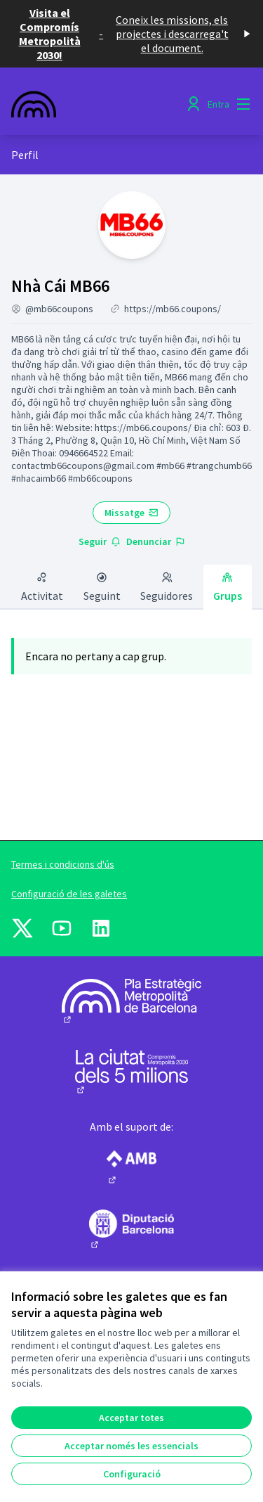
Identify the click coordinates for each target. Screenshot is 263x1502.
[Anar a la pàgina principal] (100, 104)
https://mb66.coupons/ (172, 308)
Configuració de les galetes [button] (69, 893)
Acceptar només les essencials (131, 1445)
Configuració (132, 1474)
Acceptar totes (131, 1417)
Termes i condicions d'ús (62, 864)
